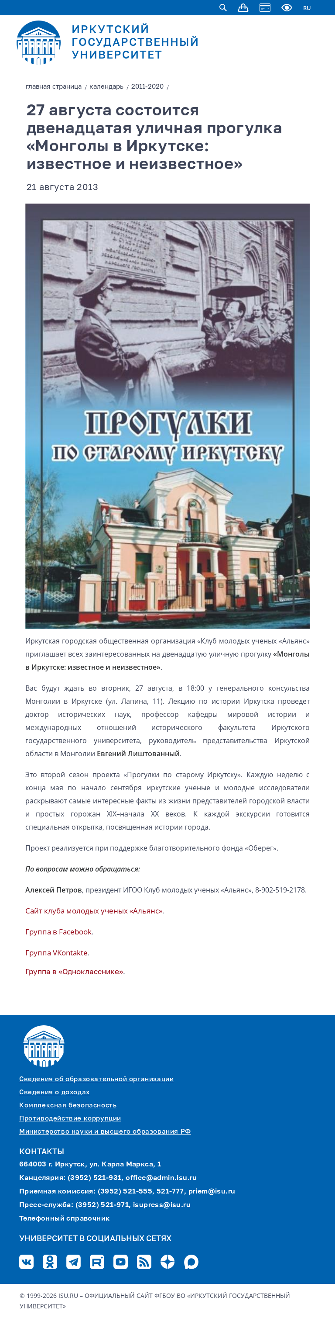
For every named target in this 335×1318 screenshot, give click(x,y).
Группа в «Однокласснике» (74, 972)
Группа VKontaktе (56, 953)
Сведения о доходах (54, 1092)
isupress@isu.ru (162, 1205)
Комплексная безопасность (67, 1105)
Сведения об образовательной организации (96, 1079)
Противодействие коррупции (70, 1118)
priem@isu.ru (212, 1191)
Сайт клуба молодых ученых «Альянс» (93, 911)
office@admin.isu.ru (161, 1178)
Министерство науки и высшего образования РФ (105, 1131)
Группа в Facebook (58, 932)
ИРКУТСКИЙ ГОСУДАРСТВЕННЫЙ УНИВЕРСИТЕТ (135, 43)
